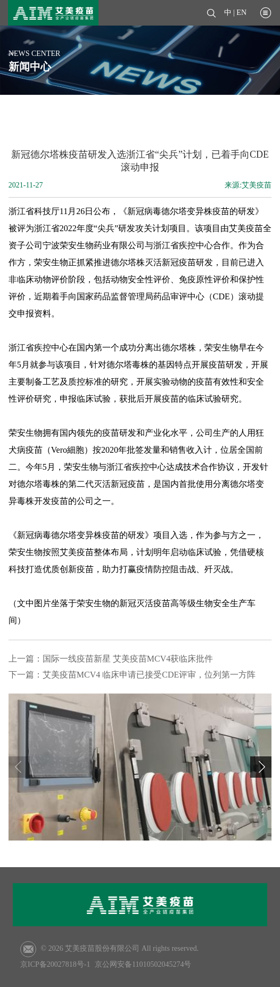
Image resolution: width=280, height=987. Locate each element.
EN (241, 13)
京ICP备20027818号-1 (55, 964)
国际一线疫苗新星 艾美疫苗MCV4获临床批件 (128, 658)
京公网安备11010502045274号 (143, 964)
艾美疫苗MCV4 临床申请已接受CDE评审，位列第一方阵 (149, 674)
